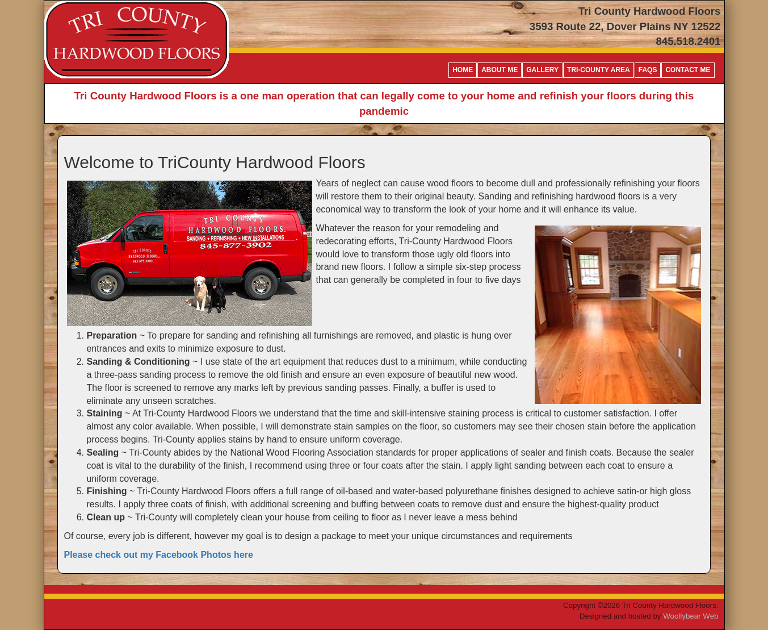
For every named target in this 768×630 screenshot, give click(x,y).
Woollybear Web (690, 616)
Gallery (542, 70)
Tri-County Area (598, 70)
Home (462, 70)
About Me (499, 70)
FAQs (648, 70)
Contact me (687, 70)
